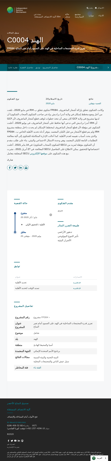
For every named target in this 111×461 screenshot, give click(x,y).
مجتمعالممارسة (79, 15)
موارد (91, 15)
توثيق (38, 67)
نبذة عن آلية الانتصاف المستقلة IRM (47, 15)
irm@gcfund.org (16, 422)
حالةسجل (67, 15)
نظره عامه (13, 67)
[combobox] (89, 67)
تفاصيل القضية (26, 67)
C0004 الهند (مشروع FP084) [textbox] (90, 67)
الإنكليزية (77, 283)
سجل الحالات (13, 33)
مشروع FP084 (41, 317)
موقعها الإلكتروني (38, 153)
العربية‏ (97, 458)
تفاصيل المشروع (50, 67)
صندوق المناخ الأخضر (18, 403)
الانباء (101, 15)
